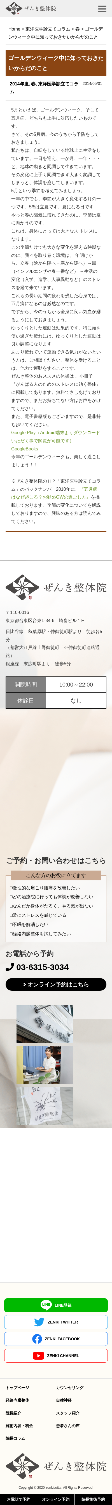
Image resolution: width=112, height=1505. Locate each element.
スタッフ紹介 (68, 1413)
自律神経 (64, 1400)
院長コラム (15, 1438)
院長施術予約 (93, 1499)
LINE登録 (56, 1305)
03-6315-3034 (37, 967)
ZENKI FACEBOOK (56, 1339)
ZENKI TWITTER (56, 1322)
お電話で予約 (18, 1499)
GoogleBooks (24, 448)
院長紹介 (13, 1413)
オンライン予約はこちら (58, 984)
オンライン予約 (55, 1499)
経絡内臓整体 (17, 1400)
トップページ (17, 1387)
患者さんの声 (68, 1425)
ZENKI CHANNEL (56, 1356)
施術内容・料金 (19, 1425)
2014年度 (19, 84)
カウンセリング (69, 1387)
